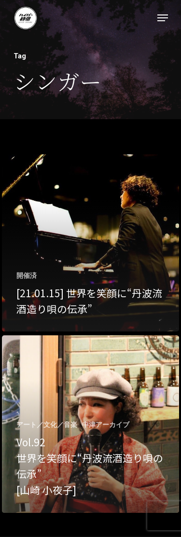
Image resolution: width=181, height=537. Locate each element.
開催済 (26, 275)
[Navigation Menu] (162, 18)
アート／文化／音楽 (46, 424)
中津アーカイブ (105, 424)
